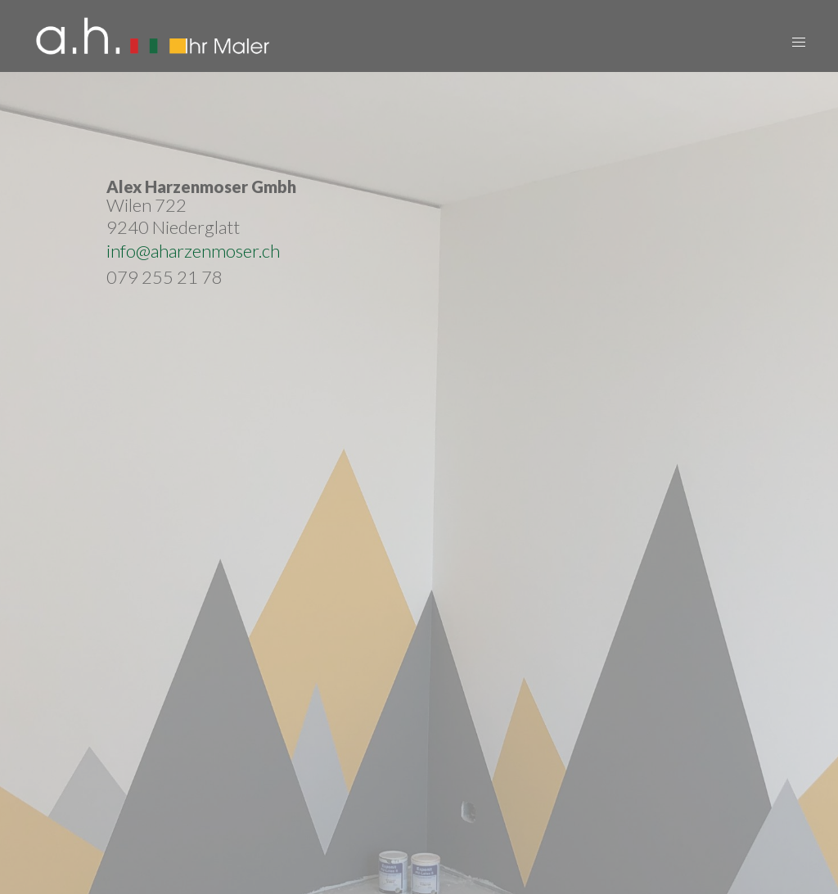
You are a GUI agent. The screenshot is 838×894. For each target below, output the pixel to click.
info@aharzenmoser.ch (193, 251)
